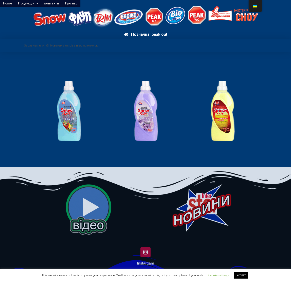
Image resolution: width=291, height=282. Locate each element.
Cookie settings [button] (218, 275)
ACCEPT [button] (241, 275)
